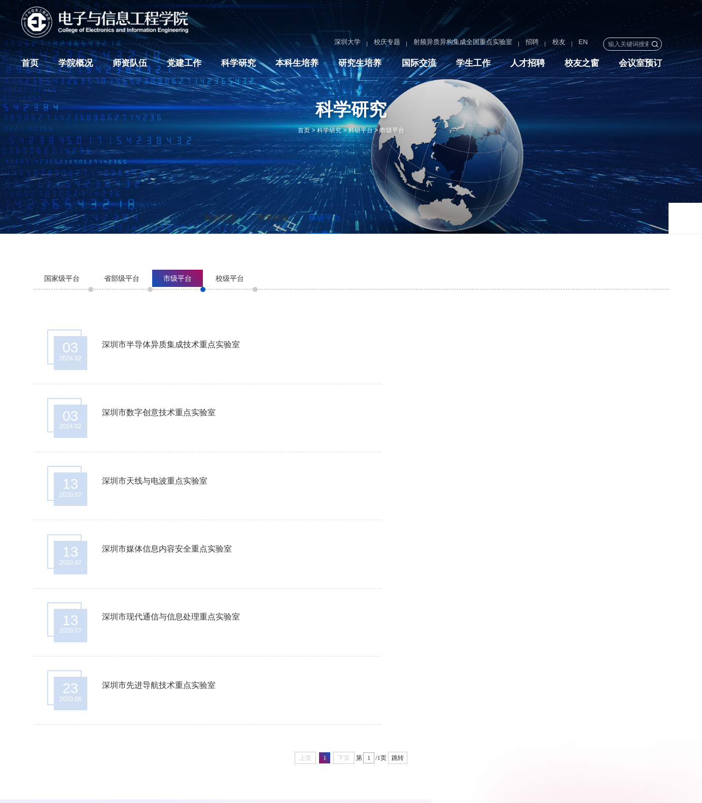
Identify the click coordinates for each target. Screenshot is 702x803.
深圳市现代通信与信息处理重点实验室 (172, 487)
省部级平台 (121, 278)
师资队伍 (130, 65)
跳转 (398, 561)
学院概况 (75, 65)
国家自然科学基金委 (582, 709)
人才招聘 (527, 65)
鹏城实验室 (560, 723)
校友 (529, 44)
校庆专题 (357, 44)
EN (553, 44)
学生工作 (473, 65)
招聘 (502, 44)
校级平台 (230, 278)
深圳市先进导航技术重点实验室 (490, 487)
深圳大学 (318, 44)
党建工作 (184, 65)
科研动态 (220, 217)
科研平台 (360, 130)
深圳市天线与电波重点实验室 (156, 416)
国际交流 (419, 65)
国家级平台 (62, 278)
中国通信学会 (508, 723)
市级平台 (392, 130)
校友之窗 (582, 65)
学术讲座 (273, 217)
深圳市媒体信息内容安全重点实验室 (499, 416)
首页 (30, 65)
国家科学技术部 (512, 709)
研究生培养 (359, 65)
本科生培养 (297, 65)
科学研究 (238, 65)
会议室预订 (640, 65)
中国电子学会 (647, 709)
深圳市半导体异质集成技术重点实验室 (172, 345)
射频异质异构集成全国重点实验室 (433, 44)
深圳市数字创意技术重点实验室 (490, 345)
